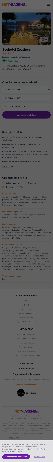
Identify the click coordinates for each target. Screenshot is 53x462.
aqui (28, 451)
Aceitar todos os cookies (16, 457)
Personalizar (39, 457)
